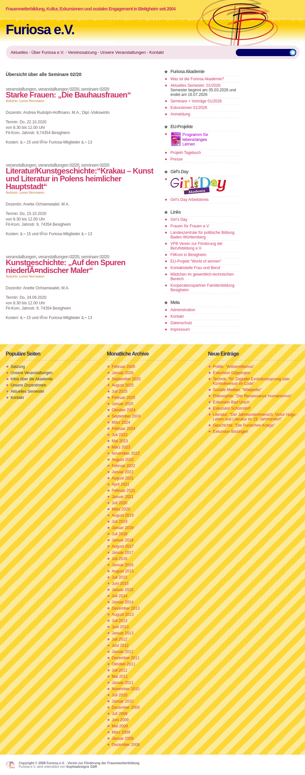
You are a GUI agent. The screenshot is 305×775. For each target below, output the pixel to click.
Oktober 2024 (124, 410)
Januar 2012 (123, 651)
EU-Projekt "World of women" (196, 261)
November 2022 (126, 453)
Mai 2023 (120, 441)
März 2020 (121, 509)
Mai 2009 (120, 726)
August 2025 (123, 385)
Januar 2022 (123, 472)
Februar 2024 (123, 428)
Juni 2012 (120, 645)
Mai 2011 (120, 676)
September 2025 (126, 379)
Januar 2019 (123, 527)
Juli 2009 (120, 713)
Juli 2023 (120, 435)
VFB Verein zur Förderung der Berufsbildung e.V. (197, 246)
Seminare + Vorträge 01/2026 (196, 101)
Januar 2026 (123, 373)
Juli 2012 (120, 639)
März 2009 (121, 732)
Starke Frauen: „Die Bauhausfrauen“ (68, 94)
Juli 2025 (120, 391)
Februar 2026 (123, 366)
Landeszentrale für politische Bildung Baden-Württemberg (203, 234)
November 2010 (126, 689)
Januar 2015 (123, 589)
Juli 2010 (120, 695)
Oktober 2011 (124, 664)
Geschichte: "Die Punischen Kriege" (244, 425)
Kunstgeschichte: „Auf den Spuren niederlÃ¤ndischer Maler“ (66, 266)
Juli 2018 (120, 534)
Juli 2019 (120, 521)
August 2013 (123, 614)
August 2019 (123, 515)
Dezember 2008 (126, 744)
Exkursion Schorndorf (232, 408)
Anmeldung (181, 114)
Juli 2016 (120, 558)
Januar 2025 (123, 404)
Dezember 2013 (126, 608)
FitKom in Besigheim (188, 254)
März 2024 (121, 422)
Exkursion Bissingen (230, 431)
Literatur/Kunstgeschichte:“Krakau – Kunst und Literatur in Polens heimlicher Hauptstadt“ (79, 178)
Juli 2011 (120, 670)
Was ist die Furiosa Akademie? (197, 79)
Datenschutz (181, 323)
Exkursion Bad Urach (231, 402)
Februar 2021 (123, 490)
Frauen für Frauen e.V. (190, 226)
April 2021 (121, 484)
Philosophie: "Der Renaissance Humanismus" (252, 396)
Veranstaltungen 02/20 (58, 89)
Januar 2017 (123, 552)
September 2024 (126, 416)
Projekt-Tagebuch (186, 152)
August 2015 (123, 571)
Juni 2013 (120, 627)
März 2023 (121, 447)
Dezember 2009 (126, 707)
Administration (183, 310)
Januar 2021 (123, 496)
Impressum (180, 329)
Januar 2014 (123, 602)
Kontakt (177, 316)
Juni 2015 (120, 583)
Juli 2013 (120, 620)
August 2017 (123, 546)
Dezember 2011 (126, 658)
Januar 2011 (123, 682)
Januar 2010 (123, 701)
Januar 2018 (123, 540)
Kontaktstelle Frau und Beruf (195, 268)
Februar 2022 (123, 465)
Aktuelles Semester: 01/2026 (196, 85)
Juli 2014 (120, 596)
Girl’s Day (179, 219)
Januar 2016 (123, 565)
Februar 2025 (123, 397)
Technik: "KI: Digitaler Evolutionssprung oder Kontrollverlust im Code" (251, 381)
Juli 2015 (120, 577)
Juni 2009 (120, 720)
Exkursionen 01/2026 (189, 107)
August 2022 (123, 459)
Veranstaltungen (21, 89)
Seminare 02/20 (95, 89)
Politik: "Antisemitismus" (234, 366)
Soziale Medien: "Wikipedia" (237, 390)
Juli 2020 (120, 503)
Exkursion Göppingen (232, 373)
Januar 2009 (123, 738)
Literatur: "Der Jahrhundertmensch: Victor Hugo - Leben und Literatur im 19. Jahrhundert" (255, 416)
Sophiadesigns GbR (81, 766)
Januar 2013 (123, 633)
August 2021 (123, 478)
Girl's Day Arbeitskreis (190, 199)
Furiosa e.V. (40, 29)
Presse (177, 159)
